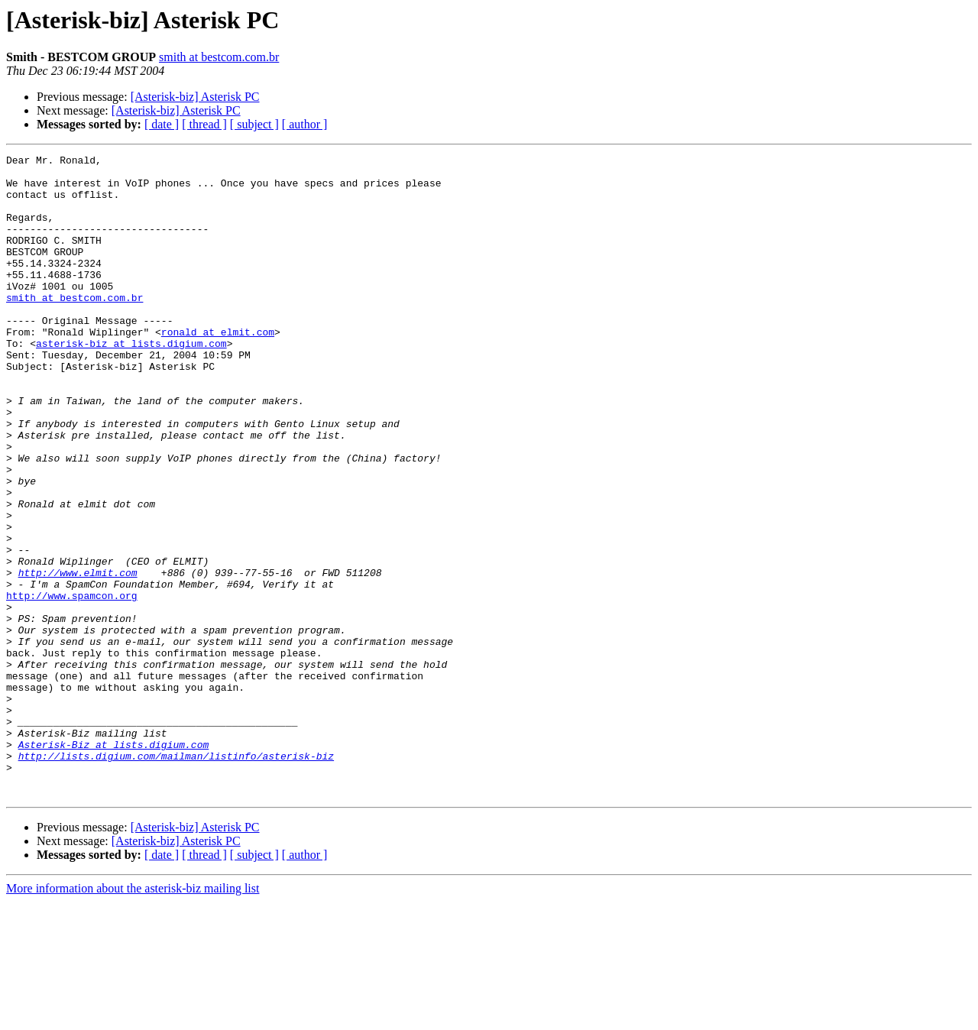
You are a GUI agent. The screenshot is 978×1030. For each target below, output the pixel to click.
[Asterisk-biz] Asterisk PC (195, 96)
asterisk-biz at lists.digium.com (131, 382)
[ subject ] (254, 124)
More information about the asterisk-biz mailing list (132, 1016)
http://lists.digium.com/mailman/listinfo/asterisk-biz (176, 877)
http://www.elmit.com (78, 657)
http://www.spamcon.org (72, 685)
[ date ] (161, 124)
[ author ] (305, 124)
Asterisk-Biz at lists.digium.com (113, 863)
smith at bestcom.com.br (219, 56)
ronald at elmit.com (217, 368)
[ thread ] (204, 124)
